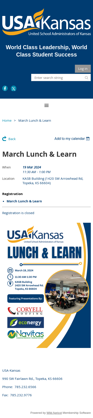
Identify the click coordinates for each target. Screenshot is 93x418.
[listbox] (72, 138)
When (6, 167)
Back (12, 139)
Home (6, 120)
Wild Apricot (54, 412)
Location (8, 178)
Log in (82, 68)
